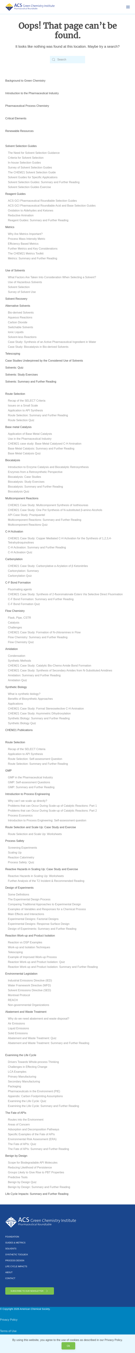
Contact (10, 1278)
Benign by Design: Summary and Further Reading (39, 1187)
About (8, 1272)
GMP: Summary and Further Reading (31, 787)
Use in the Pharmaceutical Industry (30, 438)
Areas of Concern (19, 1124)
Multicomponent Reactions (21, 498)
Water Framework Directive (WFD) (29, 985)
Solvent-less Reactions (22, 337)
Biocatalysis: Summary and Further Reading (35, 486)
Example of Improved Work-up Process (32, 957)
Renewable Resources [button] (19, 130)
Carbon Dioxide (17, 322)
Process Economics (20, 815)
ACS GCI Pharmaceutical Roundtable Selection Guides (42, 200)
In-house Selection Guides (24, 162)
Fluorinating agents (20, 589)
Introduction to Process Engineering (27, 794)
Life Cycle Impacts (16, 1266)
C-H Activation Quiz (20, 552)
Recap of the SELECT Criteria (26, 400)
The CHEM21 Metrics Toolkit (25, 253)
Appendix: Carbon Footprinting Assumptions (35, 1096)
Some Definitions (18, 894)
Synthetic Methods (19, 660)
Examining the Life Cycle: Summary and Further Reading (43, 1105)
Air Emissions (16, 1023)
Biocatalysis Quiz (18, 491)
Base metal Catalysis (18, 427)
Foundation (12, 1237)
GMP (8, 770)
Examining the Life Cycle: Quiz (27, 1101)
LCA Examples (17, 1071)
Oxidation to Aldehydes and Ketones (30, 210)
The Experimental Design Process (29, 899)
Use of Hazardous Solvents (25, 282)
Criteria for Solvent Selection (26, 157)
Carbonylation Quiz (20, 575)
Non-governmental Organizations (28, 1004)
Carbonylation (14, 559)
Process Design (14, 1260)
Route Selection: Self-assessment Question (35, 758)
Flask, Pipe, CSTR (19, 617)
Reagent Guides (15, 193)
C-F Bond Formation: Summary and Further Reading (40, 599)
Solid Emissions (18, 1033)
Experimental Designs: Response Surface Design (38, 923)
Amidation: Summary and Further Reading (34, 675)
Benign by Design (16, 1155)
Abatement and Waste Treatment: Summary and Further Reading (48, 1043)
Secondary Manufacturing (24, 1081)
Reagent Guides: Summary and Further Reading (38, 220)
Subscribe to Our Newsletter (30, 1291)
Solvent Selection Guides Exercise (29, 187)
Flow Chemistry (15, 610)
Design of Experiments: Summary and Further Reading (42, 928)
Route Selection (15, 393)
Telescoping (12, 353)
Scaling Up (14, 852)
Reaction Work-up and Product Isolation (30, 935)
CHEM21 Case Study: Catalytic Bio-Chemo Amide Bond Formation (49, 665)
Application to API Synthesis (25, 410)
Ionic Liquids (16, 332)
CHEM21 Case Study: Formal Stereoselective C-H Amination (46, 708)
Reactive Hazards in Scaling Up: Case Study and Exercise (41, 869)
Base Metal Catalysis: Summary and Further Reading (41, 448)
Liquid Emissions (18, 1028)
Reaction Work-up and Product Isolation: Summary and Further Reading (53, 966)
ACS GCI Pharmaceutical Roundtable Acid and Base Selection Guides (52, 205)
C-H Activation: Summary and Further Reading (37, 547)
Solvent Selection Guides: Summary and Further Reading (43, 182)
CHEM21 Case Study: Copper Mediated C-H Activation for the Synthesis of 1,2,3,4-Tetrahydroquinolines (60, 540)
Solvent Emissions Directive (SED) (29, 990)
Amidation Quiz (17, 680)
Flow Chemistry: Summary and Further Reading (38, 637)
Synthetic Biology (16, 687)
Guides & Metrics (15, 1243)
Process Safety (14, 840)
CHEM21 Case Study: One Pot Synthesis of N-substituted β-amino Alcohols (55, 510)
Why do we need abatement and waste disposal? (38, 1018)
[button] (128, 7)
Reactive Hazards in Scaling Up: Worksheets (36, 876)
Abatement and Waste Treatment (25, 1011)
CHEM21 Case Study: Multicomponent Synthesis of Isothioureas (48, 505)
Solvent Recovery (16, 298)
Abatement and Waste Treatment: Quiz (32, 1038)
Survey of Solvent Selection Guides (30, 167)
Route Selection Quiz (21, 420)
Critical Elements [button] (15, 118)
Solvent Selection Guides (21, 146)
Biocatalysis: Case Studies (24, 476)
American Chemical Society (35, 1309)
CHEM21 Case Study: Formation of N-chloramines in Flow (44, 632)
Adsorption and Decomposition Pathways (33, 1129)
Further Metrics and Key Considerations (32, 248)
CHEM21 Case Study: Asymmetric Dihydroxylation (39, 713)
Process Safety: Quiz (21, 862)
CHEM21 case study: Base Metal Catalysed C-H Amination (44, 443)
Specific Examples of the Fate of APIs (31, 1134)
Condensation (16, 655)
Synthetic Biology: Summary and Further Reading (39, 718)
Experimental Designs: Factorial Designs (33, 918)
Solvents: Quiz (14, 367)
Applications (15, 703)
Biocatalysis (12, 460)
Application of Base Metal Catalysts (30, 433)
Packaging (14, 1086)
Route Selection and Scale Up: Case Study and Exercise (40, 827)
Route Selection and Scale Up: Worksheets (35, 834)
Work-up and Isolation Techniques (29, 947)
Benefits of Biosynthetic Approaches (30, 698)
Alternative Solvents (17, 305)
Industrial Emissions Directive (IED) (30, 980)
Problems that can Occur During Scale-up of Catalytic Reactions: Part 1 (52, 805)
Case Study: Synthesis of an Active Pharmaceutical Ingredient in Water (52, 341)
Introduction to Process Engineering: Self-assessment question (47, 820)
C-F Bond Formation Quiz (24, 604)
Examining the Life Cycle (20, 1055)
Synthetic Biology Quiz (22, 723)
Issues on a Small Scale (23, 405)
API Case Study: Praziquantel (26, 514)
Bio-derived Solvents (21, 312)
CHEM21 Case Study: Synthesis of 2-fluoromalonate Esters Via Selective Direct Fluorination (65, 594)
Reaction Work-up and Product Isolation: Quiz (36, 961)
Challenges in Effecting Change (27, 1066)
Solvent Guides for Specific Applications (32, 177)
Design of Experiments (19, 887)
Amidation (11, 648)
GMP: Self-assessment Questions (29, 782)
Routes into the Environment (25, 1119)
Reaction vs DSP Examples (25, 942)
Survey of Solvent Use (22, 291)
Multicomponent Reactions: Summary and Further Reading (44, 519)
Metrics (9, 227)
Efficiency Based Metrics (23, 243)
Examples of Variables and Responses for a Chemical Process (47, 909)
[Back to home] (29, 7)
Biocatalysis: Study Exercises (26, 481)
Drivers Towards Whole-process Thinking (33, 1061)
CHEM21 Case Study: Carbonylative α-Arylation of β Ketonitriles (48, 565)
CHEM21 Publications (19, 730)
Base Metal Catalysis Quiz (24, 453)
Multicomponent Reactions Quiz (28, 524)
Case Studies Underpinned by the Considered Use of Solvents (44, 360)
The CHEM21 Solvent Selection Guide (32, 172)
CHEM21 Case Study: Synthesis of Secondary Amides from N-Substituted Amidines (60, 670)
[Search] (67, 59)
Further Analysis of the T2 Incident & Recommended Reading (46, 880)
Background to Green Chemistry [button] (25, 80)
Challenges (15, 627)
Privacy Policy (9, 1319)
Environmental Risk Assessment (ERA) (32, 1139)
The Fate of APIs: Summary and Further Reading (38, 1148)
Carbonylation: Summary (23, 570)
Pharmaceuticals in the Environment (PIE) (34, 1091)
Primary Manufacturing (22, 1076)
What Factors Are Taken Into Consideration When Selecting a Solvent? (52, 277)
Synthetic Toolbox (16, 1254)
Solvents (10, 1248)
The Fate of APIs (15, 1112)
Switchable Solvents (20, 327)
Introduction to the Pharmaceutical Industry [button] (32, 93)
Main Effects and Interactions (26, 914)
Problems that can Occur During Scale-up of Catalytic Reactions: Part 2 (52, 810)
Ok (68, 1345)
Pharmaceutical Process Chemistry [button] (27, 105)
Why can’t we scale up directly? (27, 800)
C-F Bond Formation (18, 582)
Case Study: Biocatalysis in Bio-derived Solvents (38, 346)
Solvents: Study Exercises (21, 374)
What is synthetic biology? (24, 693)
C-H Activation (14, 531)
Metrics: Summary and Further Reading (32, 258)
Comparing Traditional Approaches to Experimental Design (44, 904)
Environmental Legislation (21, 973)
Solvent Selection (19, 287)
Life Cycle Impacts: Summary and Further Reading (36, 1193)
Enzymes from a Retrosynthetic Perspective (35, 471)
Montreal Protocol (19, 995)
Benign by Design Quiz (22, 1182)
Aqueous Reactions (20, 317)
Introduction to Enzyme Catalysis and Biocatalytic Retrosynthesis (48, 467)
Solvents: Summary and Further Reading (30, 381)
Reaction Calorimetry (21, 857)
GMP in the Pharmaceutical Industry (30, 777)
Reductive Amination (21, 215)
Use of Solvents (15, 270)
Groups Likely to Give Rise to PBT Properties (36, 1172)
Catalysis (13, 622)
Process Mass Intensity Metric (26, 238)
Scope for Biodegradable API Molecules (32, 1162)
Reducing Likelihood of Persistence (30, 1167)
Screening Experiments (22, 847)
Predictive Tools (18, 1177)
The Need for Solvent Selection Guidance (34, 152)
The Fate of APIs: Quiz (22, 1144)
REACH (13, 1000)
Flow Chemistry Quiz (21, 642)
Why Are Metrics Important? (25, 233)
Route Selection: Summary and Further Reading (38, 415)
